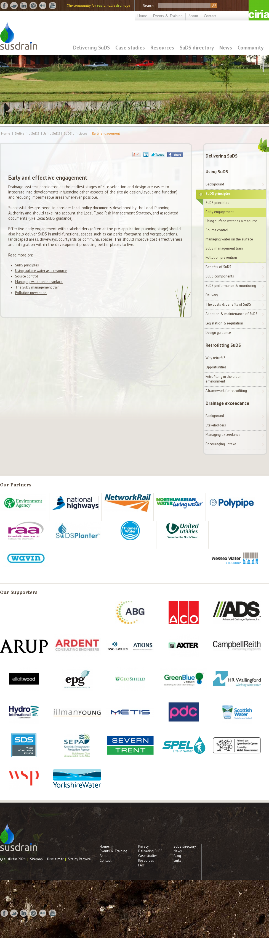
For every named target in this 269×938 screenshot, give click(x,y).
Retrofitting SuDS (223, 345)
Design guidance (218, 332)
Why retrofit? (215, 357)
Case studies (130, 47)
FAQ (141, 865)
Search (148, 5)
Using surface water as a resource (41, 270)
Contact (210, 15)
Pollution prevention (31, 292)
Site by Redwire (79, 859)
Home (142, 15)
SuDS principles (75, 133)
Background (215, 184)
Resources (162, 47)
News (225, 47)
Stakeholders (216, 425)
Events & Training (168, 15)
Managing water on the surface (39, 281)
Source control (26, 276)
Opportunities (216, 367)
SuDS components (220, 276)
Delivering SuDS (91, 47)
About (193, 15)
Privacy (143, 846)
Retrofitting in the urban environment (223, 379)
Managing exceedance (223, 434)
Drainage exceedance (227, 403)
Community (250, 47)
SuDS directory (197, 47)
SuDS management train (224, 248)
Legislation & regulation (224, 323)
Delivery (212, 295)
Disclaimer (55, 859)
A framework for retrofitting (226, 390)
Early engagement (106, 133)
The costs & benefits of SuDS (228, 304)
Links (177, 860)
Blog (177, 855)
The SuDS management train (37, 287)
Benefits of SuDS (218, 266)
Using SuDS (217, 172)
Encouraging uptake (221, 444)
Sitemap (36, 859)
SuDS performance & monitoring (231, 285)
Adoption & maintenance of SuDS (231, 313)
